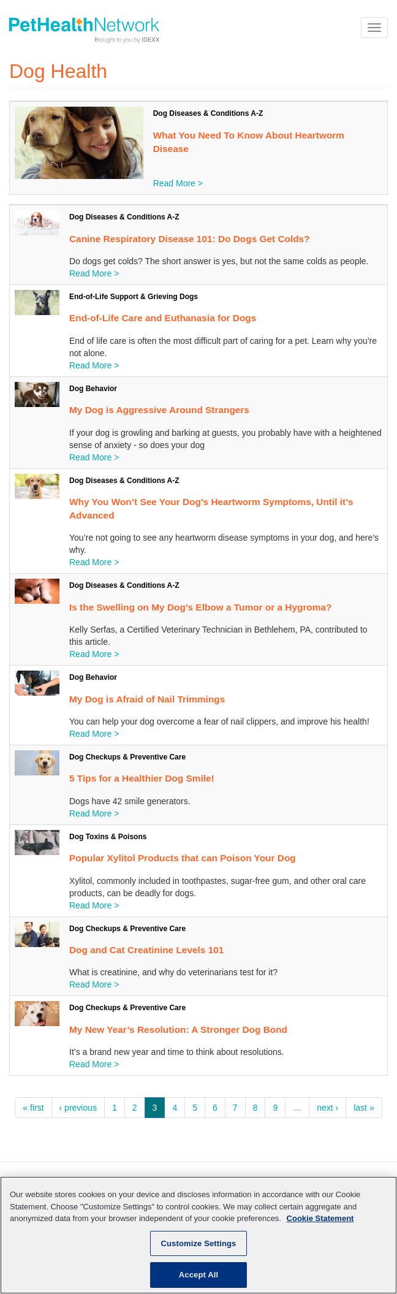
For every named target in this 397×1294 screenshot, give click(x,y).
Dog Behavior (93, 388)
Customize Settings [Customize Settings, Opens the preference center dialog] (198, 1243)
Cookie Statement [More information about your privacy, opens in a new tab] (320, 1218)
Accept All (198, 1274)
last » (364, 1108)
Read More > (178, 183)
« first (33, 1108)
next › (327, 1108)
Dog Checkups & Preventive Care (127, 757)
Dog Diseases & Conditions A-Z (208, 113)
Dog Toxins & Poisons (107, 836)
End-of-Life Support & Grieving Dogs (133, 296)
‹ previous (78, 1108)
